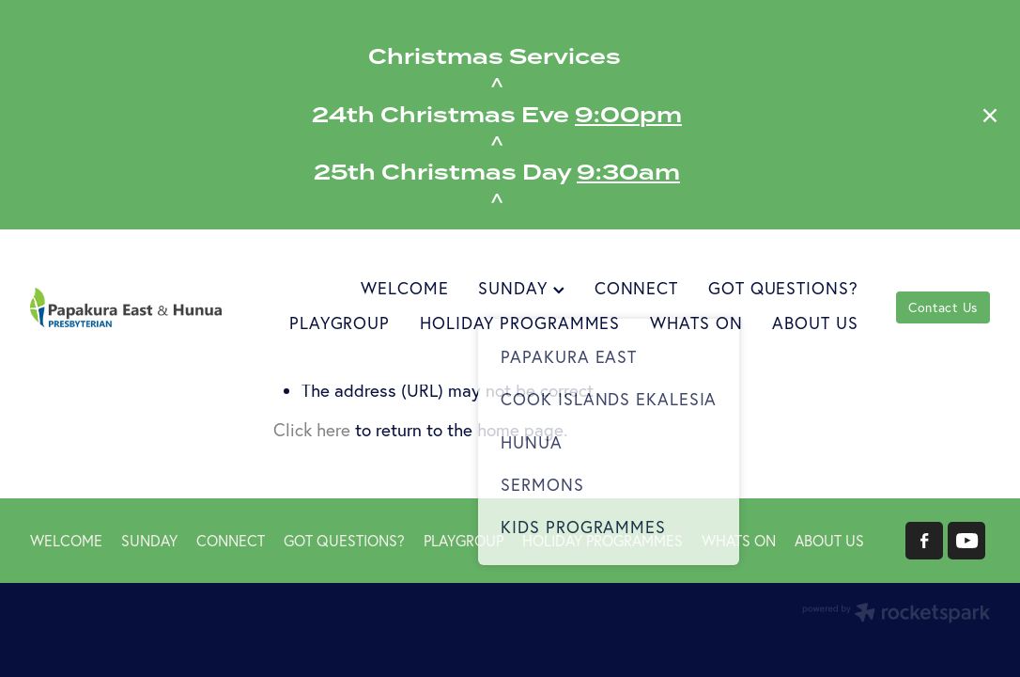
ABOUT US (815, 323)
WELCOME (404, 288)
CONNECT (636, 288)
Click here (311, 429)
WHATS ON (696, 323)
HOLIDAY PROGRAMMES (520, 323)
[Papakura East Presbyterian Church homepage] (126, 307)
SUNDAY (521, 288)
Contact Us (943, 307)
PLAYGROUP (339, 323)
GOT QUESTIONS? (783, 288)
